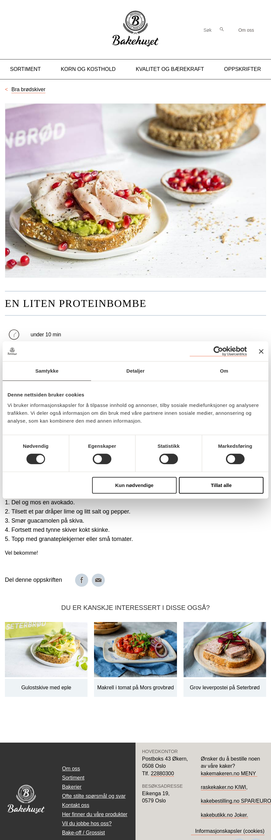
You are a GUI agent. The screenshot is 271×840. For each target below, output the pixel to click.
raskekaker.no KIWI (223, 787)
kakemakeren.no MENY (229, 773)
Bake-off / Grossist (83, 832)
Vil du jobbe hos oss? (87, 823)
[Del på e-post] (98, 580)
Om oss (246, 30)
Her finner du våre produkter (94, 814)
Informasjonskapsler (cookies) (229, 831)
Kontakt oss (75, 805)
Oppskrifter (242, 69)
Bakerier (72, 787)
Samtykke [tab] (46, 371)
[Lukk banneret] (261, 351)
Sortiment (25, 69)
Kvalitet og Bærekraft (170, 69)
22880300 (162, 773)
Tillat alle (221, 485)
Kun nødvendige (134, 485)
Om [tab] (224, 371)
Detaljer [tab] (135, 371)
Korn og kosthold (88, 69)
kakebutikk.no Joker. (224, 815)
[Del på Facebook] (81, 580)
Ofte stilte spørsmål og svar (94, 796)
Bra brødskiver (28, 89)
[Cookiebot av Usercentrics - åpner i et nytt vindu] (218, 351)
